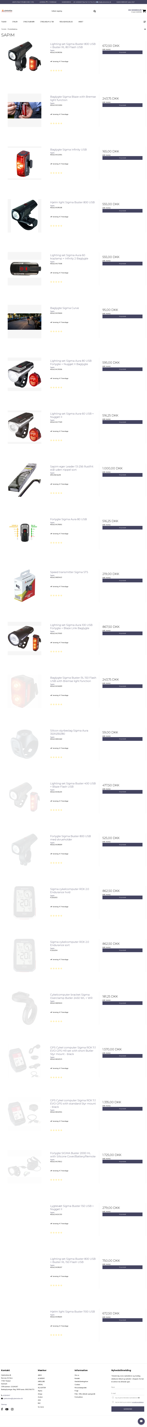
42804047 (5, 1395)
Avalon (40, 1397)
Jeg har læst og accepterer (129, 1402)
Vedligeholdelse (66, 22)
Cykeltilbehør (28, 22)
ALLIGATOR (42, 1388)
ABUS (40, 1375)
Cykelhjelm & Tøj (47, 22)
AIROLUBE (41, 1381)
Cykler (14, 22)
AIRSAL (40, 1385)
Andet (80, 22)
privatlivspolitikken (138, 1402)
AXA (39, 1400)
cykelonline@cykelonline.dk (13, 1398)
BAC (39, 1403)
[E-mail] (127, 1393)
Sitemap (4, 1404)
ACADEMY (41, 1378)
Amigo (40, 1394)
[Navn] (127, 1387)
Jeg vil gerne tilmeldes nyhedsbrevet (129, 1397)
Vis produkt (122, 52)
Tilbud (3, 22)
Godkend (128, 1409)
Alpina (40, 1391)
